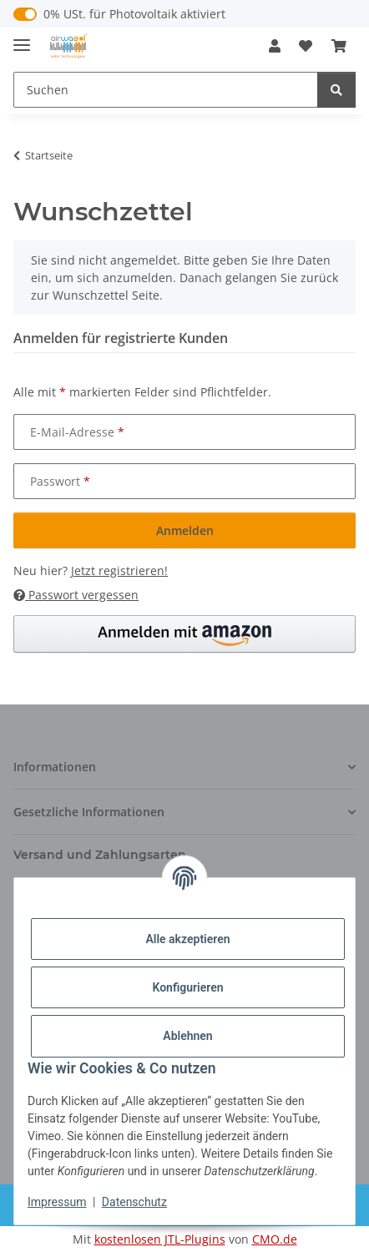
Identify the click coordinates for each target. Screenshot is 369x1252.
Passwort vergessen (76, 595)
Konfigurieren (187, 987)
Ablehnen (187, 1035)
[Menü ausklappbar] (21, 38)
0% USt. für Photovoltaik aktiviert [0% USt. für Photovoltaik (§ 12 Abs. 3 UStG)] (134, 14)
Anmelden (185, 530)
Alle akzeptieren (187, 939)
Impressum (57, 1202)
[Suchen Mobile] (165, 90)
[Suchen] (336, 90)
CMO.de (274, 1239)
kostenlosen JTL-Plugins (159, 1239)
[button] (275, 46)
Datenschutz (134, 1202)
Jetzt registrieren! (119, 570)
